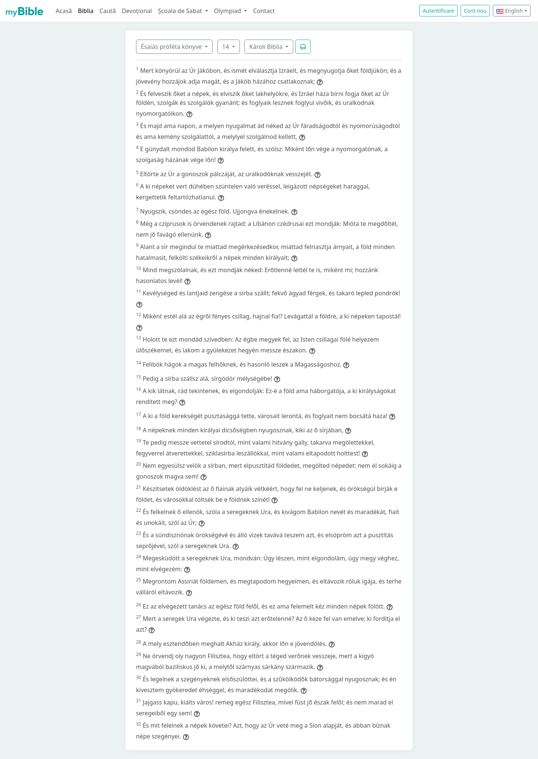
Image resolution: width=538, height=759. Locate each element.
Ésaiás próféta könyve (172, 47)
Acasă (64, 11)
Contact (264, 11)
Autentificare (438, 10)
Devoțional (137, 11)
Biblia (86, 11)
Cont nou (475, 10)
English (509, 10)
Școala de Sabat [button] (181, 11)
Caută (107, 11)
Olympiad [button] (228, 11)
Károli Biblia (266, 47)
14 (226, 47)
